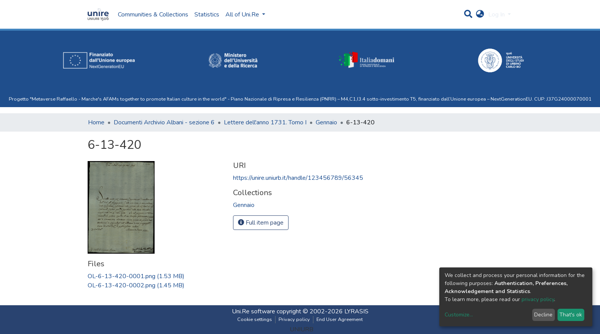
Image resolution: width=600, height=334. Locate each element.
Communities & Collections (153, 14)
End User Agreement (339, 319)
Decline (543, 314)
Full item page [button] (261, 222)
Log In (497, 14)
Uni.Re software (253, 311)
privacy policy (538, 299)
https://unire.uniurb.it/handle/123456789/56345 (298, 178)
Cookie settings (254, 319)
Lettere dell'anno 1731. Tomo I (265, 122)
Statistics (206, 14)
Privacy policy (294, 319)
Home (96, 122)
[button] (480, 14)
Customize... (459, 314)
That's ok (570, 314)
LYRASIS (356, 311)
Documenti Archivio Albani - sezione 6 (164, 122)
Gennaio (326, 122)
